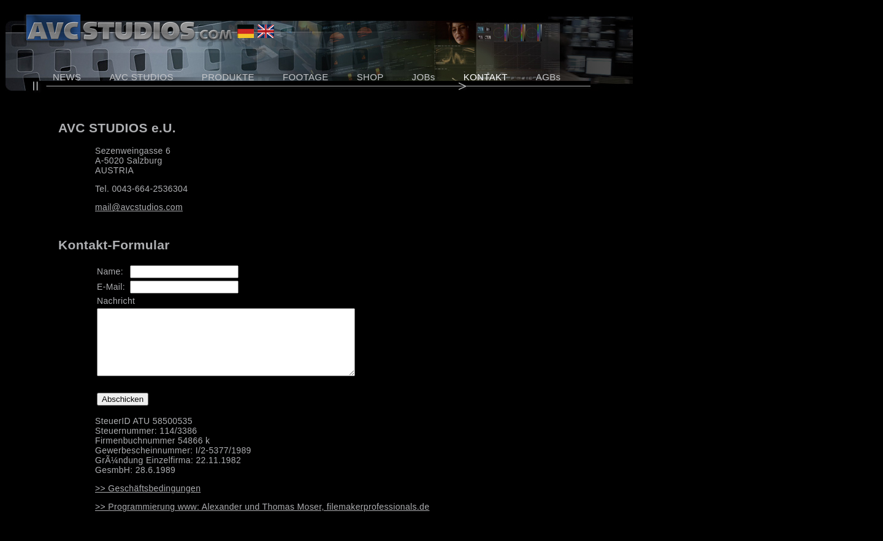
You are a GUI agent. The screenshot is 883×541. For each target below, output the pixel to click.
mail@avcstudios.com (139, 207)
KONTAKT (486, 77)
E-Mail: (111, 287)
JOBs (423, 77)
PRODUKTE (228, 77)
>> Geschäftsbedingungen (148, 501)
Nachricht (116, 301)
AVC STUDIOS (141, 77)
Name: (110, 271)
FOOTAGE (306, 77)
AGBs (548, 77)
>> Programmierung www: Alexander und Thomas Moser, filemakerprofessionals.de (262, 519)
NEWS (67, 77)
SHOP (370, 77)
